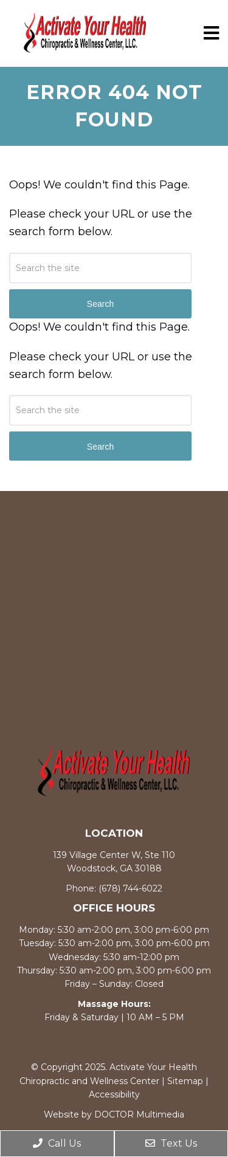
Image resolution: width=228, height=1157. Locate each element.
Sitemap (185, 1081)
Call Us (57, 1143)
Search (100, 446)
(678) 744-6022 (130, 888)
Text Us (171, 1143)
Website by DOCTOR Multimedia (114, 1114)
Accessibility (114, 1094)
